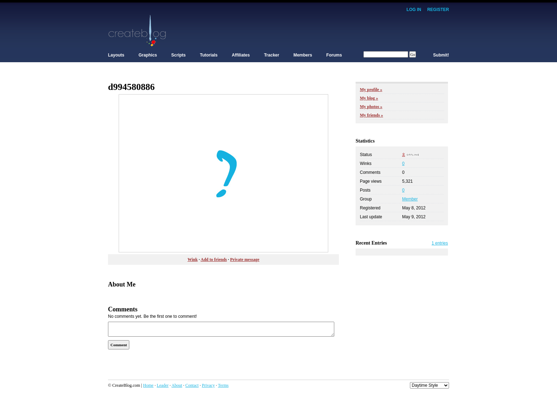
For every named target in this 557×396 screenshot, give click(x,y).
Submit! (441, 55)
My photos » (371, 106)
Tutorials (209, 55)
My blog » (369, 98)
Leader (162, 385)
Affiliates (241, 55)
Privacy (208, 385)
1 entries (440, 243)
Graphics (148, 55)
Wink (193, 259)
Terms (223, 385)
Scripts (178, 55)
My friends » (371, 115)
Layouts (116, 55)
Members (302, 55)
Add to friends (214, 259)
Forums (334, 55)
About (177, 385)
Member (410, 199)
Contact (192, 385)
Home (148, 385)
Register (438, 9)
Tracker (271, 55)
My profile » (371, 89)
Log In (413, 9)
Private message (244, 259)
